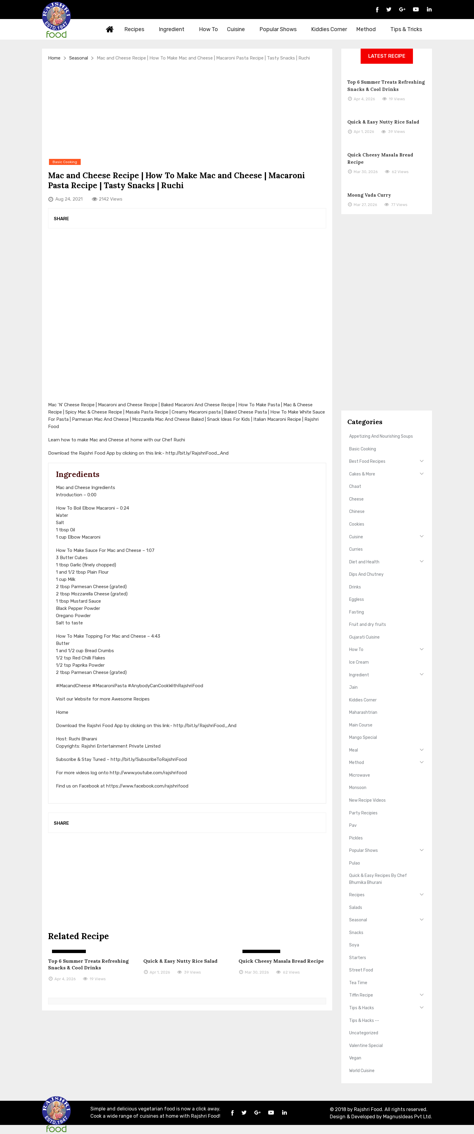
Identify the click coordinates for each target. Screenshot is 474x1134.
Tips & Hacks (361, 1007)
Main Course (360, 725)
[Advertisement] (187, 109)
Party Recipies (363, 813)
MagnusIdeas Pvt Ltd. (407, 1117)
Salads (355, 907)
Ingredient (175, 29)
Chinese (357, 511)
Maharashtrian (363, 712)
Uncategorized (363, 1033)
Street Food (361, 970)
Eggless (356, 599)
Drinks (355, 587)
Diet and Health (364, 562)
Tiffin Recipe (361, 995)
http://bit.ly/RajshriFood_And (197, 453)
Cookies (356, 524)
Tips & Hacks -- (364, 1020)
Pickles (356, 838)
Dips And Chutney (366, 574)
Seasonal (78, 58)
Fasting (356, 612)
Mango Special (363, 737)
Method (369, 29)
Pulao (354, 863)
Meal (353, 750)
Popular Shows (281, 29)
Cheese (356, 499)
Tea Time (358, 982)
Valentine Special (366, 1045)
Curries (356, 549)
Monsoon (357, 787)
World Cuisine (362, 1070)
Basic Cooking (362, 449)
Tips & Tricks (409, 29)
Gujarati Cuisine (364, 637)
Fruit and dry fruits (367, 624)
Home (110, 29)
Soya (354, 945)
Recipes (137, 29)
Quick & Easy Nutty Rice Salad (180, 961)
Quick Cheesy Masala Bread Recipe (281, 961)
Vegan (355, 1058)
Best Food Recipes (367, 461)
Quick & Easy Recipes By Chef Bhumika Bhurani (378, 879)
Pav (353, 825)
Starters (357, 957)
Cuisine (239, 29)
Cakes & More (362, 474)
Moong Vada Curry (369, 195)
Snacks (356, 932)
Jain (353, 687)
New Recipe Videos (367, 800)
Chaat (355, 486)
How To (208, 29)
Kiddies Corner (329, 29)
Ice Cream (359, 662)
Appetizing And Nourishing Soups (381, 436)
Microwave (359, 775)
